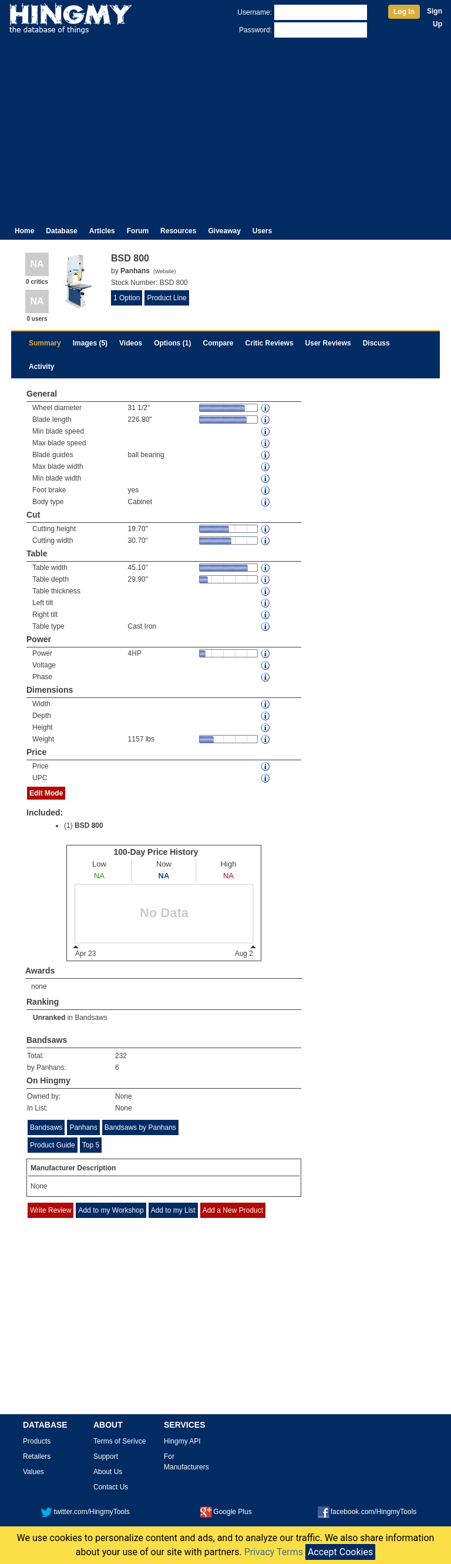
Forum (138, 231)
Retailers (37, 1456)
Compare (218, 343)
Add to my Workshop (110, 1210)
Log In (404, 12)
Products (37, 1441)
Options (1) (172, 343)
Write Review (50, 1210)
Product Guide (52, 1145)
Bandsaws (91, 1017)
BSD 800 (89, 825)
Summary (45, 343)
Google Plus (225, 1512)
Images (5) (90, 343)
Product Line (166, 298)
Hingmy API (182, 1441)
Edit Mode (46, 793)
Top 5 (90, 1145)
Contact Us (110, 1487)
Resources (178, 231)
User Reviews (328, 343)
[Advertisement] (225, 128)
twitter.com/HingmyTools (85, 1512)
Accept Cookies (340, 1552)
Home (24, 231)
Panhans (83, 1127)
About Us (107, 1472)
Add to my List (173, 1210)
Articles (102, 231)
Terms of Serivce (119, 1441)
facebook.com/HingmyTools (367, 1512)
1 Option (126, 298)
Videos (130, 343)
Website (164, 271)
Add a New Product (233, 1210)
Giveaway (224, 231)
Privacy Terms (273, 1552)
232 (121, 1056)
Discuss (376, 343)
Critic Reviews (269, 343)
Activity (41, 367)
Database (61, 231)
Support (105, 1456)
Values (33, 1472)
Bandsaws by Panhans (140, 1127)
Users (262, 231)
